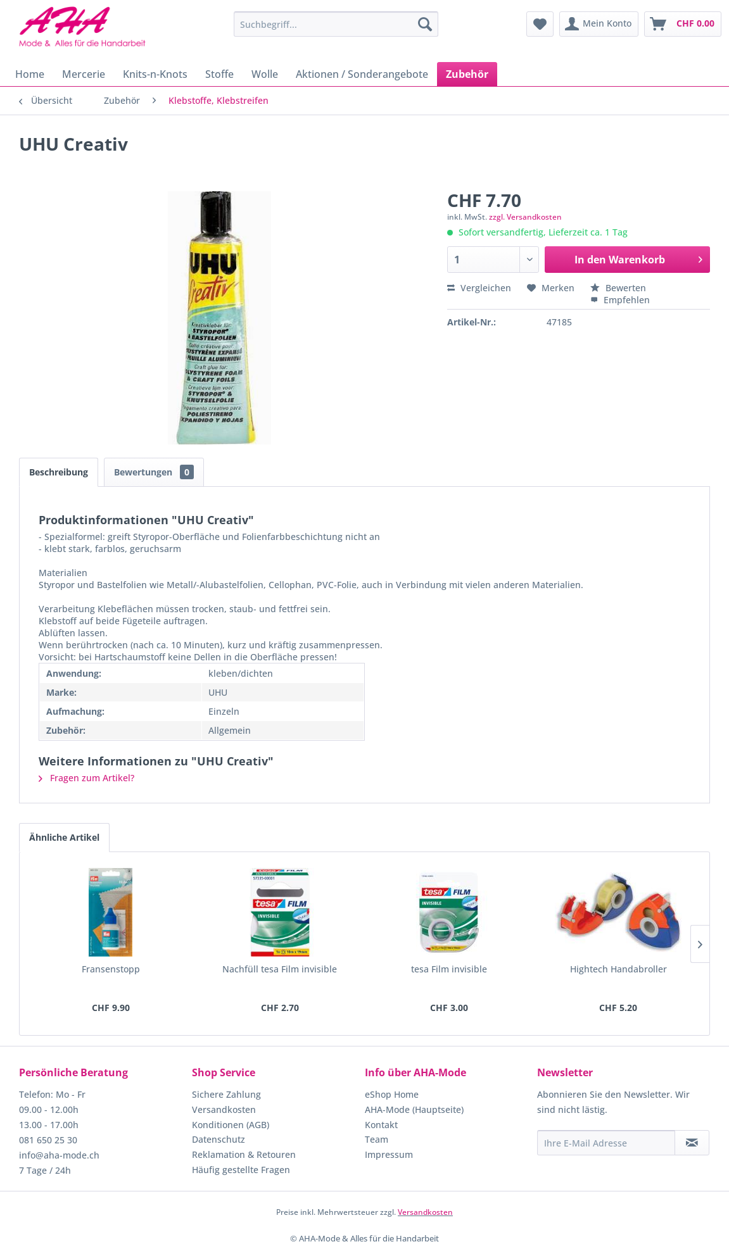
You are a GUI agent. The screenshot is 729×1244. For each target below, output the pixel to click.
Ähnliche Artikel (64, 837)
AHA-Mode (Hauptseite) (414, 1109)
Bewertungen (154, 472)
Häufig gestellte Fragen (241, 1170)
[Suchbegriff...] (336, 24)
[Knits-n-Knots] (155, 74)
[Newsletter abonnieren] (692, 1142)
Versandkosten (224, 1109)
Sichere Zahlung (226, 1094)
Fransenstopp (111, 969)
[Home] (29, 74)
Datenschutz (218, 1139)
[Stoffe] (219, 74)
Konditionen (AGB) (230, 1125)
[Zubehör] (467, 74)
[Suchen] (425, 24)
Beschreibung (58, 472)
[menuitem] (336, 24)
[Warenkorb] (682, 24)
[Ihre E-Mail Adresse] (606, 1142)
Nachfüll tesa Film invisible (279, 969)
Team (376, 1139)
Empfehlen (620, 300)
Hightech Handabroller (618, 969)
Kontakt (381, 1125)
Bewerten (618, 288)
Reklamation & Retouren (244, 1154)
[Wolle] (265, 74)
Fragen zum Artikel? (86, 778)
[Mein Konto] (598, 24)
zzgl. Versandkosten (525, 216)
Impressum (389, 1154)
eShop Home (392, 1094)
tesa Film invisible (449, 969)
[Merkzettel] (540, 24)
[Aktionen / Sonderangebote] (362, 74)
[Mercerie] (83, 74)
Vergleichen (479, 288)
